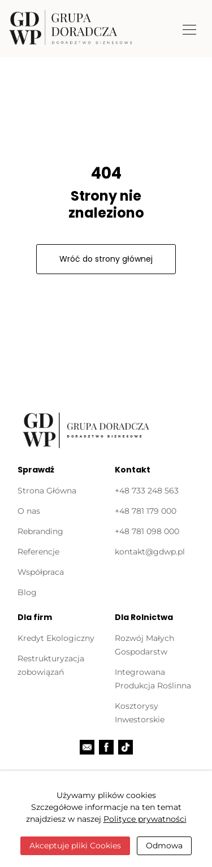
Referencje (38, 552)
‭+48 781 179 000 (145, 511)
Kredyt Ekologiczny (56, 638)
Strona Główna (47, 490)
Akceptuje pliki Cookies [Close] (75, 845)
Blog (27, 592)
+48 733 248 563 (147, 490)
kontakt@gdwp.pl (150, 552)
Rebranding (40, 531)
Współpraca (41, 572)
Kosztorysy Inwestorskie (140, 713)
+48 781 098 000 (147, 531)
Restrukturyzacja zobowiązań (51, 665)
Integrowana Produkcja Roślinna (153, 679)
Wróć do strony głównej (106, 259)
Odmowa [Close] (164, 845)
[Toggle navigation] (189, 28)
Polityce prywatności (145, 819)
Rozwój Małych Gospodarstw (144, 645)
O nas (29, 511)
